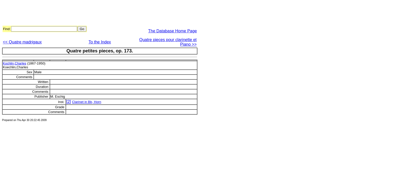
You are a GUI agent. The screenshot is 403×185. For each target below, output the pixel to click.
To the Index (99, 42)
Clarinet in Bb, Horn (86, 102)
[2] (68, 101)
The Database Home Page (172, 31)
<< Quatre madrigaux (22, 42)
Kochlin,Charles (14, 63)
